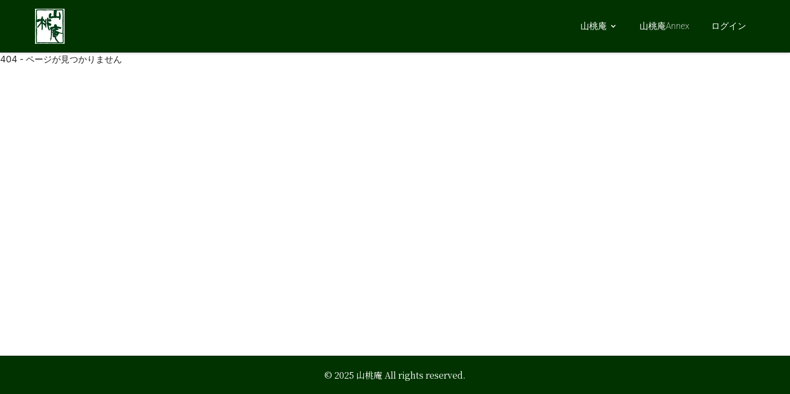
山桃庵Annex (664, 26)
